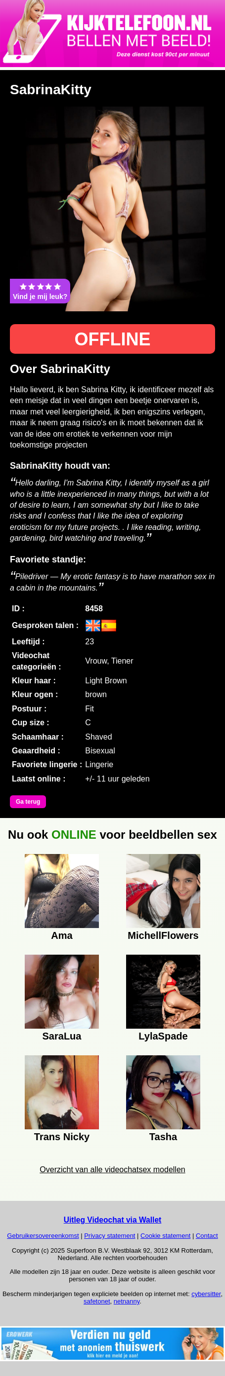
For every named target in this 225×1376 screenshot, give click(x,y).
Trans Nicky (62, 1136)
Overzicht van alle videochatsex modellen (112, 1169)
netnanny (127, 1301)
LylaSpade (162, 1036)
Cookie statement (165, 1235)
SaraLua (62, 1036)
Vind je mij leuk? (40, 291)
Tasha (163, 1136)
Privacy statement (109, 1235)
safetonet (97, 1301)
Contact (207, 1235)
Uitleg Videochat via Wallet (113, 1220)
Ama (61, 935)
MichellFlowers (163, 935)
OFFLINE (113, 339)
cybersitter (206, 1294)
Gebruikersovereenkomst (43, 1235)
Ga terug (28, 801)
